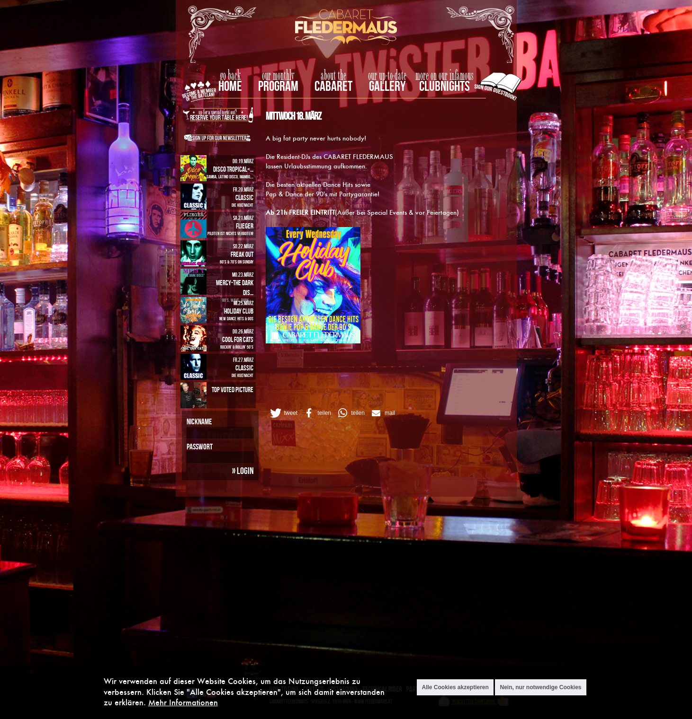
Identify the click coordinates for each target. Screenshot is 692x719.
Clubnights (444, 86)
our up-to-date (387, 76)
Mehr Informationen (183, 702)
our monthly (278, 76)
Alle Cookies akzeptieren (455, 687)
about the (333, 76)
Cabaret (333, 86)
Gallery (387, 86)
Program (278, 86)
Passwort (200, 446)
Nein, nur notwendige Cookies (540, 687)
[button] (283, 413)
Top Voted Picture (232, 390)
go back (230, 76)
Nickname (199, 421)
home (230, 86)
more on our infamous (444, 76)
